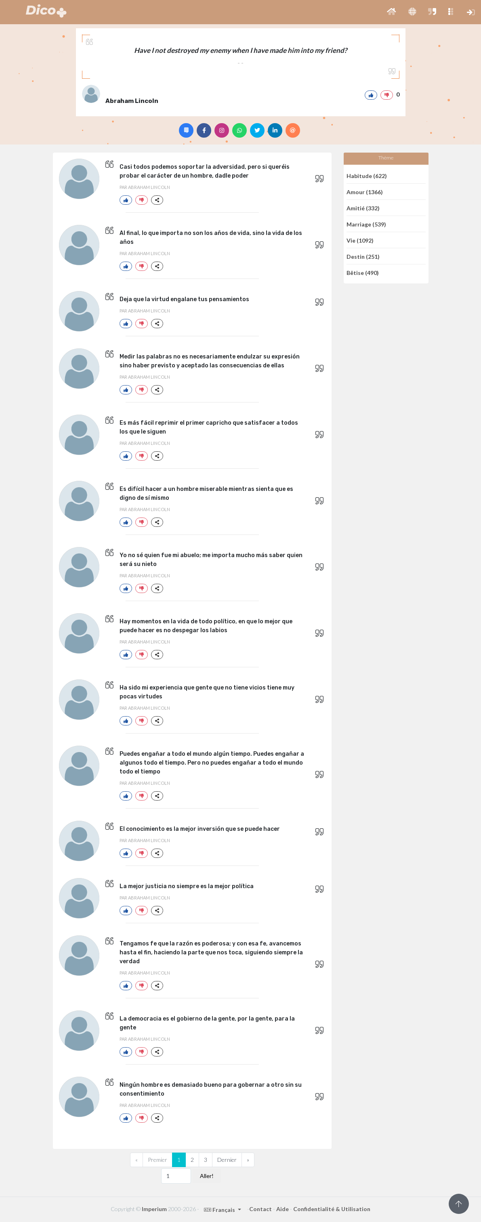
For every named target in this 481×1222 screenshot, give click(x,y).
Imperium (154, 1208)
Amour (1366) (365, 191)
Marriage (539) (366, 223)
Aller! (207, 1175)
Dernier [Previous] (227, 1159)
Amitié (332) (363, 207)
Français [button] (220, 1209)
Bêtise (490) (363, 272)
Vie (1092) (360, 240)
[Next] (248, 1160)
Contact (260, 1208)
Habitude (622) (367, 175)
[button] (391, 12)
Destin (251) (363, 256)
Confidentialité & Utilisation (331, 1208)
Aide (282, 1208)
